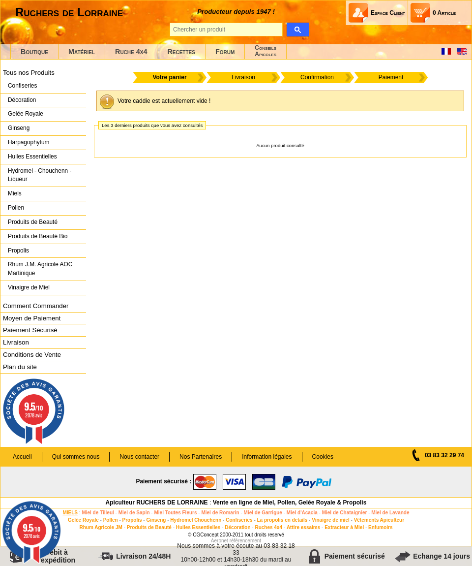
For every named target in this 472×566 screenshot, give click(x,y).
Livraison (16, 342)
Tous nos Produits (29, 72)
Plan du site (20, 367)
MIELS (70, 512)
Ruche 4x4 (131, 52)
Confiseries (22, 85)
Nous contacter (139, 456)
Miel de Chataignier (344, 512)
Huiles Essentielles (32, 156)
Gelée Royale (25, 113)
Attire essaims (303, 527)
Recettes (181, 52)
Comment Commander (35, 306)
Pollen (16, 207)
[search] (298, 29)
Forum (225, 52)
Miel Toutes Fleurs (175, 512)
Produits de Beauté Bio (37, 236)
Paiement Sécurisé (30, 330)
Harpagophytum (29, 142)
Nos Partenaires (200, 456)
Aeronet (219, 540)
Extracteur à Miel (344, 527)
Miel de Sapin (134, 512)
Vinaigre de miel (331, 520)
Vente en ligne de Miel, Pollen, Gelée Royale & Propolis (290, 502)
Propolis (18, 250)
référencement (245, 540)
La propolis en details (282, 520)
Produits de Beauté (33, 222)
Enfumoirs (380, 527)
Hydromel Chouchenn (195, 520)
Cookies (322, 456)
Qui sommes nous (76, 456)
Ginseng (19, 128)
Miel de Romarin (220, 512)
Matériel (81, 52)
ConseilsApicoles (265, 51)
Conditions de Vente (32, 354)
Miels (15, 193)
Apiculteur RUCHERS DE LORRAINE (157, 502)
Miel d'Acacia (302, 512)
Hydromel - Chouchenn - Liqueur (39, 175)
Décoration (22, 99)
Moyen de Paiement (31, 318)
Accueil (22, 456)
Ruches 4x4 (268, 527)
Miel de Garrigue (263, 512)
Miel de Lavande (390, 512)
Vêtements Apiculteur (379, 520)
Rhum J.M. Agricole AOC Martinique (40, 269)
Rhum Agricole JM (100, 527)
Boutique (34, 52)
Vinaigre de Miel (29, 287)
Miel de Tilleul (98, 512)
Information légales (267, 456)
